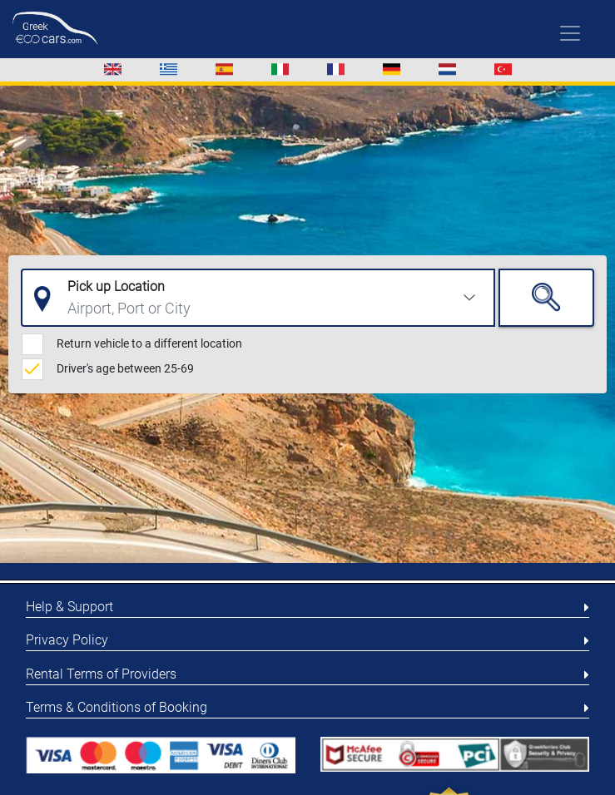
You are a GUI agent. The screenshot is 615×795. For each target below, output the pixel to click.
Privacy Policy (67, 640)
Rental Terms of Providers (101, 674)
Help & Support (69, 607)
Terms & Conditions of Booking (116, 707)
